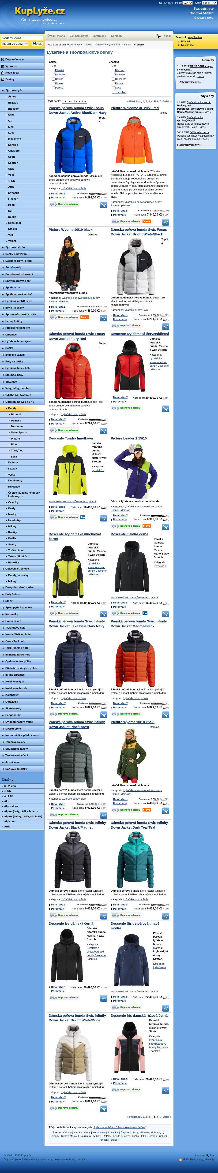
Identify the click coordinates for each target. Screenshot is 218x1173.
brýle (65, 1159)
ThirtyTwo (121, 92)
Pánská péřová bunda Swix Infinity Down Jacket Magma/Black (139, 623)
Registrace (187, 45)
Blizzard (119, 70)
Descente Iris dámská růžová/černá (139, 1015)
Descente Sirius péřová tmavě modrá (135, 926)
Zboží (88, 44)
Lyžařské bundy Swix (73, 188)
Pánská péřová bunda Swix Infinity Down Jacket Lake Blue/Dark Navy (77, 623)
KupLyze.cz (34, 17)
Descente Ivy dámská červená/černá (140, 334)
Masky (73, 1136)
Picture (119, 83)
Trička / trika (139, 1136)
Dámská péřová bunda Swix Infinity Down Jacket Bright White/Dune (77, 1018)
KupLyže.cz (27, 1155)
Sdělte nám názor (199, 132)
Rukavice (113, 1132)
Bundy (127, 44)
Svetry (126, 1136)
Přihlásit (186, 41)
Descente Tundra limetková (71, 438)
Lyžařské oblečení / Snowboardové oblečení (119, 1127)
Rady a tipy (206, 96)
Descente (120, 79)
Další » (167, 101)
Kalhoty (67, 1132)
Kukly (64, 1136)
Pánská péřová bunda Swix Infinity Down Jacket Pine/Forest (77, 724)
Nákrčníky (85, 1136)
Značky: (8, 780)
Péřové (59, 87)
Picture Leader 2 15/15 (129, 438)
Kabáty (78, 1132)
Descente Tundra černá (129, 534)
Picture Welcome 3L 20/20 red (135, 108)
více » (200, 76)
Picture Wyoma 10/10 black (71, 229)
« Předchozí (134, 101)
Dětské (59, 79)
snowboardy (45, 1159)
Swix (118, 87)
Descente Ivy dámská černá (71, 923)
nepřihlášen (195, 37)
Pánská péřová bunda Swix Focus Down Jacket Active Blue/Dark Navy (78, 110)
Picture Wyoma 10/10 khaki (133, 722)
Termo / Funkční (157, 1136)
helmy (57, 1159)
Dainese (120, 74)
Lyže (25, 1159)
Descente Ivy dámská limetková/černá (75, 536)
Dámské (60, 74)
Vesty (87, 1132)
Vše (54, 65)
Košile (116, 1136)
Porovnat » (58, 197)
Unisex (59, 83)
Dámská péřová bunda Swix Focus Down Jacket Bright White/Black (139, 232)
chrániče (80, 1159)
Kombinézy (99, 1132)
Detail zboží (58, 193)
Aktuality (208, 60)
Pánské (59, 70)
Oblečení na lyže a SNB (107, 44)
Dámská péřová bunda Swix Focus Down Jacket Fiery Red (77, 336)
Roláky (107, 1136)
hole (71, 1159)
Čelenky (54, 1136)
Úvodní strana (74, 44)
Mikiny (97, 1136)
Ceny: (206, 3)
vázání (33, 1159)
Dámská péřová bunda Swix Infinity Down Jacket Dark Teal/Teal (139, 825)
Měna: (184, 3)
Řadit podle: (67, 101)
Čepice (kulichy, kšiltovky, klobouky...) (142, 1132)
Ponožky (104, 1139)
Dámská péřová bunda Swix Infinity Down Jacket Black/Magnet (77, 825)
